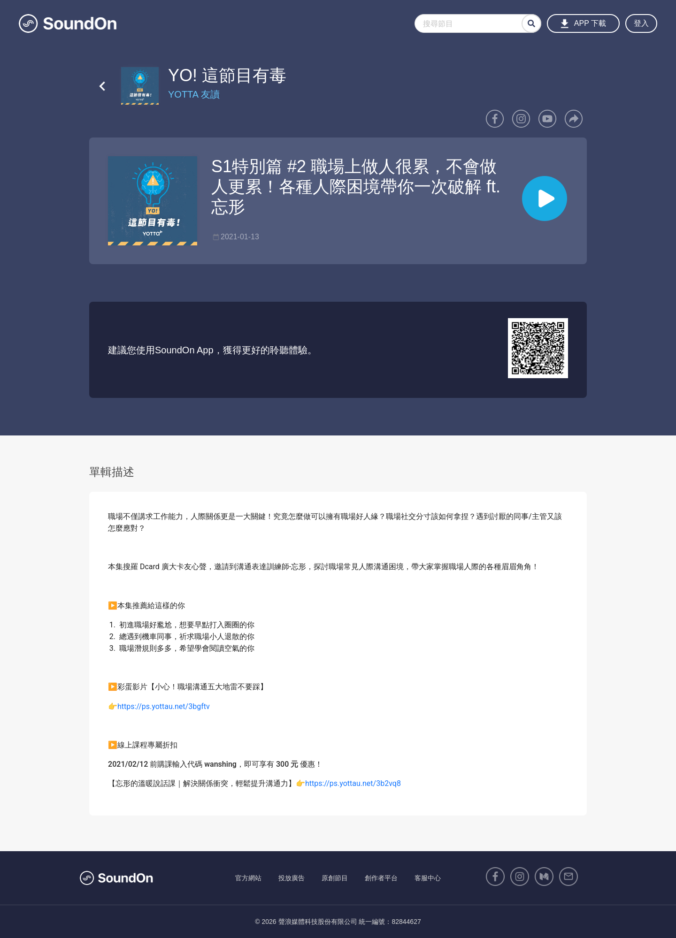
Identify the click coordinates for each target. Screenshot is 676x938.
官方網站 (248, 878)
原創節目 (335, 878)
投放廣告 (291, 878)
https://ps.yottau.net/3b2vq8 (353, 783)
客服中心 (428, 878)
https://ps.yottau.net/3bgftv (163, 706)
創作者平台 (381, 878)
